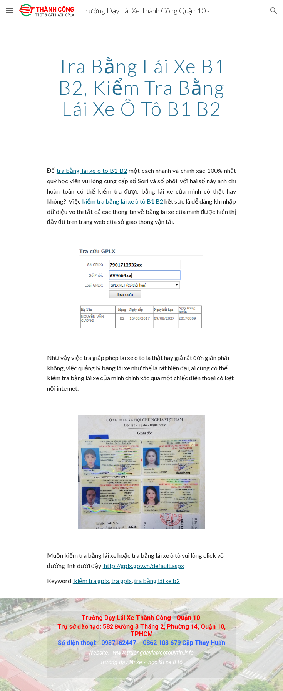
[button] (9, 10)
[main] (141, 87)
